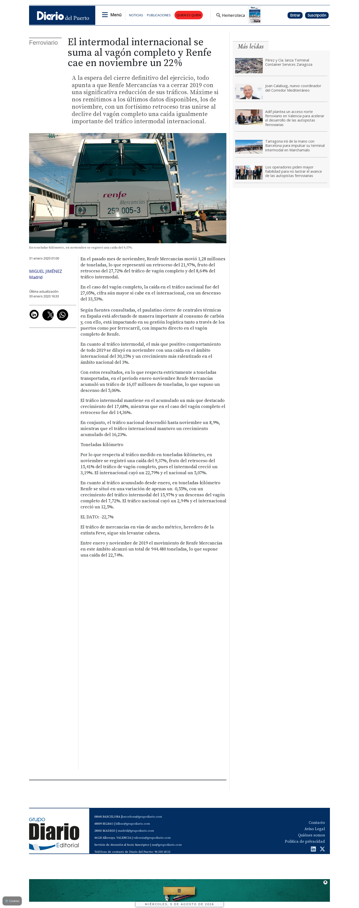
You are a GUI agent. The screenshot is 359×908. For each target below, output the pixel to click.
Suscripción (317, 15)
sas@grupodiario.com (167, 845)
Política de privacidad (305, 841)
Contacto (317, 822)
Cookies (12, 901)
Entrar (295, 15)
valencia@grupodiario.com (152, 838)
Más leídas (251, 46)
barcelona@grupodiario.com (142, 817)
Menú (115, 15)
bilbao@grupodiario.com (133, 824)
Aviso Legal (314, 828)
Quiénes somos (311, 835)
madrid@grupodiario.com (136, 831)
